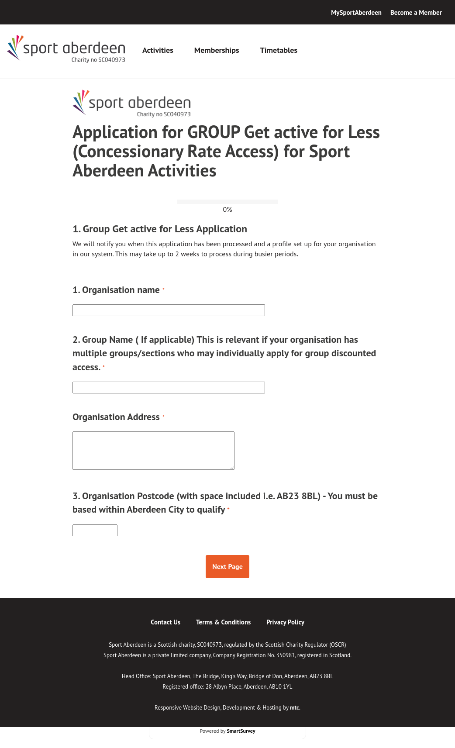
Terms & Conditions (223, 622)
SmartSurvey (241, 730)
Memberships (216, 50)
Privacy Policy (285, 622)
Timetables (278, 50)
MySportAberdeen (356, 12)
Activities (157, 50)
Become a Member (416, 12)
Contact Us (165, 622)
